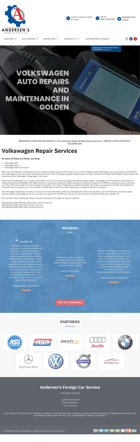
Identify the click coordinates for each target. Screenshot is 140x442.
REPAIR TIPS (50, 39)
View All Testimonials (70, 309)
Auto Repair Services (70, 400)
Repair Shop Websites (24, 438)
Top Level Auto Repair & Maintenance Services (79, 141)
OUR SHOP (9, 39)
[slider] (97, 49)
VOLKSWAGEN (74, 143)
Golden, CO (26, 248)
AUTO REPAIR (28, 39)
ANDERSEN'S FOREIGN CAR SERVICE (36, 141)
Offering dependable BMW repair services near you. (23, 207)
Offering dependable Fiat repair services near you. (22, 205)
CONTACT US (70, 39)
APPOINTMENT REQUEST (98, 39)
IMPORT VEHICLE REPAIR (116, 141)
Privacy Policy (60, 438)
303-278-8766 (107, 19)
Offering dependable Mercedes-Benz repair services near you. (27, 202)
